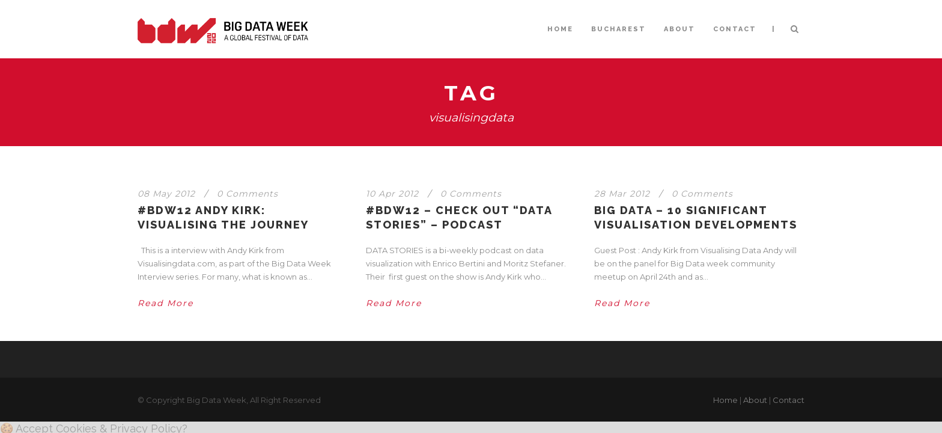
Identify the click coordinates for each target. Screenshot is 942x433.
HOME (560, 29)
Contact (788, 400)
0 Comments (247, 193)
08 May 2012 (166, 193)
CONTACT (734, 29)
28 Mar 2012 (622, 193)
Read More (165, 303)
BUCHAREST (618, 29)
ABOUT (679, 29)
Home (725, 400)
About (755, 400)
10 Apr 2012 (392, 193)
